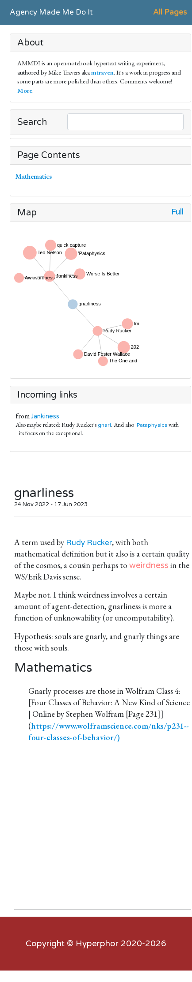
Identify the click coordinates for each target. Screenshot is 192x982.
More (24, 90)
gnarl (104, 425)
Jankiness (45, 416)
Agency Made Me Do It (51, 12)
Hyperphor (97, 943)
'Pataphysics (151, 425)
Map (27, 212)
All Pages (170, 12)
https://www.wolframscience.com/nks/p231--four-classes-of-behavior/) (108, 731)
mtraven (102, 72)
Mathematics (35, 176)
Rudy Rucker (89, 542)
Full (177, 212)
